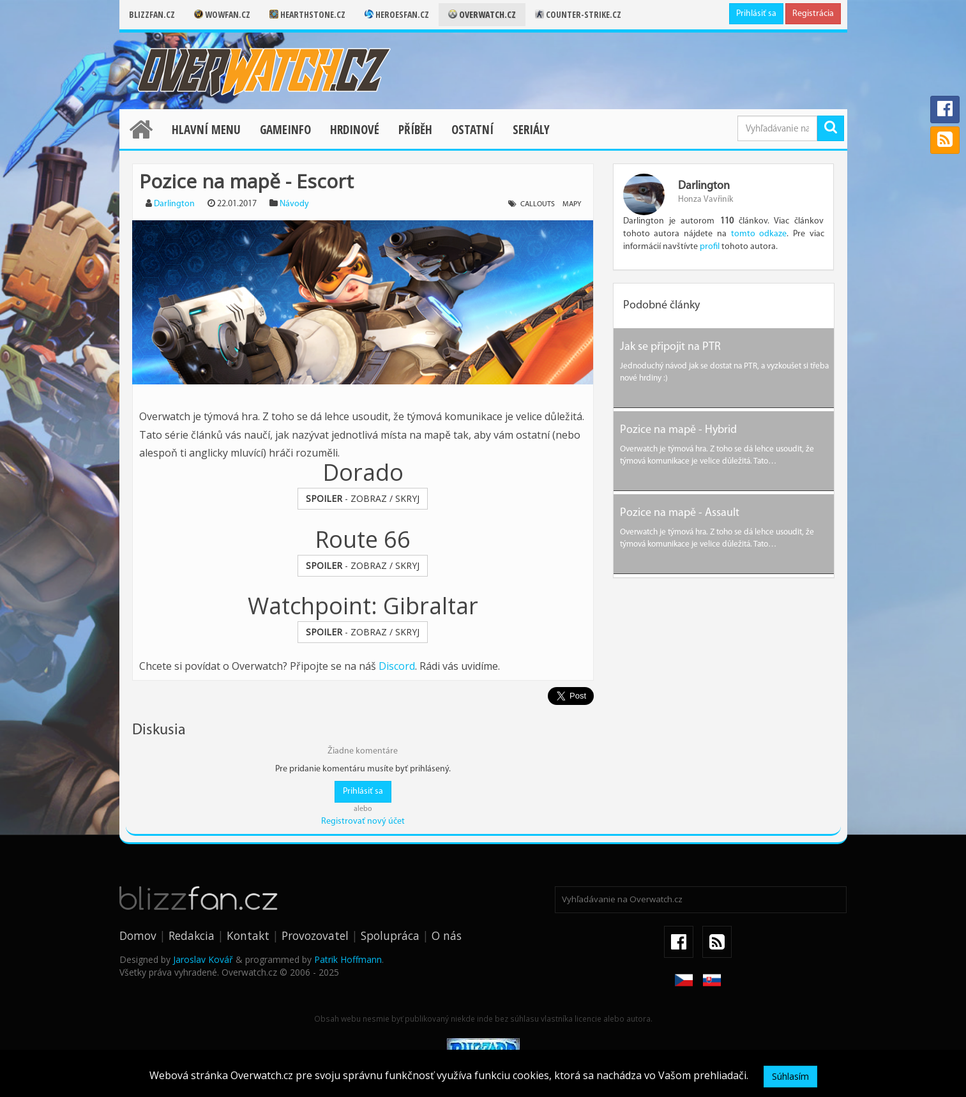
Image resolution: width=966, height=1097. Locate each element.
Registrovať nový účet (363, 821)
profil (710, 247)
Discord (397, 666)
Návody (294, 204)
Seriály (531, 129)
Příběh (415, 129)
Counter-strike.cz (578, 14)
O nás (447, 935)
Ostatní (472, 129)
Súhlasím (790, 1076)
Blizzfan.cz (152, 14)
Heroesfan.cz (397, 14)
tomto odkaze (759, 234)
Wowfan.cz (222, 14)
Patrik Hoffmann (348, 959)
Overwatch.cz (482, 14)
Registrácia (813, 14)
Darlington (174, 204)
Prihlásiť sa (756, 14)
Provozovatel (315, 935)
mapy (571, 204)
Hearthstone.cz (307, 14)
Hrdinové (354, 129)
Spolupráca (390, 935)
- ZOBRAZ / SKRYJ (362, 498)
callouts (537, 204)
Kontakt (248, 935)
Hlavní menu (206, 129)
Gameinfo (285, 129)
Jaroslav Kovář (203, 959)
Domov (137, 935)
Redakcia (192, 935)
